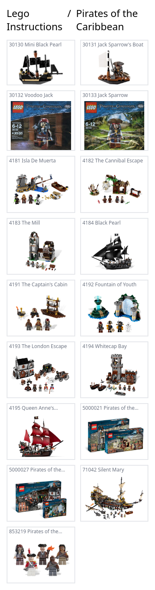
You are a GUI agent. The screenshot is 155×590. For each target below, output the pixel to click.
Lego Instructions (34, 20)
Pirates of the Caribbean (107, 20)
